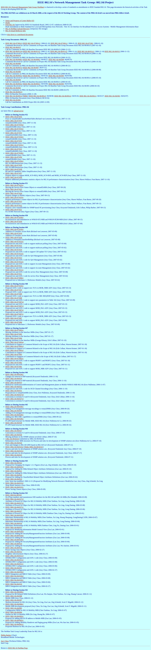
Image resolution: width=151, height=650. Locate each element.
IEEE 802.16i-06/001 (112, 96)
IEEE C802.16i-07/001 (13, 367)
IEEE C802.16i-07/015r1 (14, 241)
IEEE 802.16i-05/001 (13, 100)
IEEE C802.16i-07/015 (13, 246)
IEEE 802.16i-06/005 (56, 76)
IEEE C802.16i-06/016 (13, 523)
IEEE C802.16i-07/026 (13, 177)
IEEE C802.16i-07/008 (13, 298)
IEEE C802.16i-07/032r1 (14, 137)
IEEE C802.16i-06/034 (13, 378)
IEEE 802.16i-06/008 (13, 64)
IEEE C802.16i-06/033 (13, 383)
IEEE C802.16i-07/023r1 (14, 197)
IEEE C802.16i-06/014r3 (14, 531)
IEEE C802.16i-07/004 (13, 338)
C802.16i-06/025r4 (12, 439)
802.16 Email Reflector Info (15, 31)
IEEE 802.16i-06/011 (112, 51)
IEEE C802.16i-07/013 (13, 258)
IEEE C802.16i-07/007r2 (14, 310)
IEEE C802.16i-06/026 (13, 435)
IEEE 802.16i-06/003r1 (31, 84)
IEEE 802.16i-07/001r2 (31, 43)
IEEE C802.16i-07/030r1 (14, 153)
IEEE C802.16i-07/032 (13, 141)
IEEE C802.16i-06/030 (13, 411)
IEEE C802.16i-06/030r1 (14, 407)
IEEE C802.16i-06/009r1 (14, 592)
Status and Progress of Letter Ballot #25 (19, 21)
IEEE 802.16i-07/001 (85, 43)
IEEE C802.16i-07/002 (13, 363)
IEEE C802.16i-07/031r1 (14, 145)
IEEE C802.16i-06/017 (13, 511)
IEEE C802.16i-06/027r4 (14, 395)
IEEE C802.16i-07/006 (13, 322)
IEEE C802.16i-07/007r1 (14, 314)
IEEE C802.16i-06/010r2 (14, 576)
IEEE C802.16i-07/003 (13, 354)
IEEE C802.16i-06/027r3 (14, 399)
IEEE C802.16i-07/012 (13, 266)
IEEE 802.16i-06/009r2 (13, 60)
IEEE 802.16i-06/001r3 (37, 96)
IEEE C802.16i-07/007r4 (14, 302)
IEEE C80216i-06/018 (13, 495)
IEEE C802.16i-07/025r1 (14, 185)
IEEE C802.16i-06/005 (13, 608)
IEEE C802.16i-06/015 (13, 527)
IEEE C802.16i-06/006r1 (14, 604)
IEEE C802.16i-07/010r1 (14, 286)
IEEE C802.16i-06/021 (13, 471)
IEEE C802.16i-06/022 (13, 463)
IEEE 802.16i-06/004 (13, 80)
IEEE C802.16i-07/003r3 (14, 346)
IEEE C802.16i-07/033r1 (14, 129)
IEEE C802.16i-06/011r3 (14, 556)
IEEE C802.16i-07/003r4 (14, 342)
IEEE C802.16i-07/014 (13, 250)
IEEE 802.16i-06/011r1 (85, 51)
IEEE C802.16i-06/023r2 (14, 447)
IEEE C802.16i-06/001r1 (14, 624)
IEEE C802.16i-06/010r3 (14, 572)
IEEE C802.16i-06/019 (13, 479)
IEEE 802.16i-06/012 (13, 47)
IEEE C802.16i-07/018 (13, 237)
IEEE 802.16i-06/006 (13, 72)
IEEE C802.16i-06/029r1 (14, 415)
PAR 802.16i (10, 25)
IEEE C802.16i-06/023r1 (14, 451)
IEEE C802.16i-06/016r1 (14, 519)
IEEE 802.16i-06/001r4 (13, 96)
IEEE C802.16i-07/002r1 (14, 358)
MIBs (25, 96)
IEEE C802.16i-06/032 (13, 387)
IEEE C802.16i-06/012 (13, 552)
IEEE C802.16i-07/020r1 (14, 217)
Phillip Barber (6, 635)
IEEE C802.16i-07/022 (13, 206)
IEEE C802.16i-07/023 (13, 201)
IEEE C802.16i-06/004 (13, 612)
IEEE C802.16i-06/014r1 (14, 540)
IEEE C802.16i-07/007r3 (14, 306)
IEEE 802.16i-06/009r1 (31, 60)
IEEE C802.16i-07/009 (13, 294)
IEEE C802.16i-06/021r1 (14, 467)
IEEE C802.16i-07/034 (13, 121)
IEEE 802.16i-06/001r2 (62, 96)
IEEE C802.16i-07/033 (13, 133)
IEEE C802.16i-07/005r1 (14, 330)
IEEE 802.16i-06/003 (56, 84)
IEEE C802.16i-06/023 (13, 455)
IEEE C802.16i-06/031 (13, 391)
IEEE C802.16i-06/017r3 (14, 499)
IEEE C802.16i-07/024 (13, 193)
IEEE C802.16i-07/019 (13, 233)
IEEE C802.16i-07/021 (13, 210)
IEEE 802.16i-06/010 (13, 55)
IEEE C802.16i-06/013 (13, 548)
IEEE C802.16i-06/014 (13, 544)
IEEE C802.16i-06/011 (13, 568)
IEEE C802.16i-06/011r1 (14, 564)
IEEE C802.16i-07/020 (13, 221)
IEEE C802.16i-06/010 (13, 584)
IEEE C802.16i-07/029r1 (14, 161)
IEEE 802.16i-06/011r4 (13, 51)
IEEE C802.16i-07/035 (13, 117)
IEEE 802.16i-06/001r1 (88, 96)
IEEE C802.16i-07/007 (13, 318)
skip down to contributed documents (20, 35)
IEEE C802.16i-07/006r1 (14, 278)
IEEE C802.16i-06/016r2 (14, 515)
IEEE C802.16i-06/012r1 (14, 487)
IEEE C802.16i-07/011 (13, 274)
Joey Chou (5, 641)
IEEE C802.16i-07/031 (13, 149)
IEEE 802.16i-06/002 (13, 88)
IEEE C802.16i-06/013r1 (14, 483)
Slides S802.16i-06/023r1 (34, 447)
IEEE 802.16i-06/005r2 (13, 76)
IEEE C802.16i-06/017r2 (14, 503)
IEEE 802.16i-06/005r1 (31, 76)
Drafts (7, 23)
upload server (19, 111)
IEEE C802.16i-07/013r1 (14, 254)
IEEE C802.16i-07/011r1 (14, 270)
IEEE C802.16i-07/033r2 (14, 125)
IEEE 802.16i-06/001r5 (13, 92)
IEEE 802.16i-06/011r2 (58, 51)
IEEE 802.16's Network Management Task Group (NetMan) (22, 7)
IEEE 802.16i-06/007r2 (13, 68)
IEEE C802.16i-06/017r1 (14, 507)
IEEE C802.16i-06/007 (13, 600)
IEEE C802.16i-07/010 (13, 290)
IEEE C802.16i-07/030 (13, 157)
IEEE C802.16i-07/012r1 (14, 262)
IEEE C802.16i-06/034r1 (14, 374)
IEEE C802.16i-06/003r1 (14, 616)
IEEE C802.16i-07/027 (13, 173)
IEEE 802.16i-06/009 (56, 60)
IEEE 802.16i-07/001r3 (13, 43)
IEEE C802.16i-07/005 (13, 334)
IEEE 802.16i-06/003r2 (13, 84)
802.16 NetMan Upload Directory (17, 29)
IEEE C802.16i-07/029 (13, 165)
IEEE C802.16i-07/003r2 (14, 350)
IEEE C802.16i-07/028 (13, 169)
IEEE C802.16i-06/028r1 (14, 419)
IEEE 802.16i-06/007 (31, 68)
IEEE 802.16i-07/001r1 (59, 43)
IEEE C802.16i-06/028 (13, 423)
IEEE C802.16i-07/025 (13, 189)
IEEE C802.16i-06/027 (13, 431)
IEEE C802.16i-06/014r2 (14, 536)
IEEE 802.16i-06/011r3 (31, 51)
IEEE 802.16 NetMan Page (18, 648)
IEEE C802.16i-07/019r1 (14, 229)
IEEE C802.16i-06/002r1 (14, 620)
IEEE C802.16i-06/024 (13, 443)
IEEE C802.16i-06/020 (13, 475)
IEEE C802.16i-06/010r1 (14, 580)
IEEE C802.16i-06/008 (13, 596)
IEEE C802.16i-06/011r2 (14, 560)
